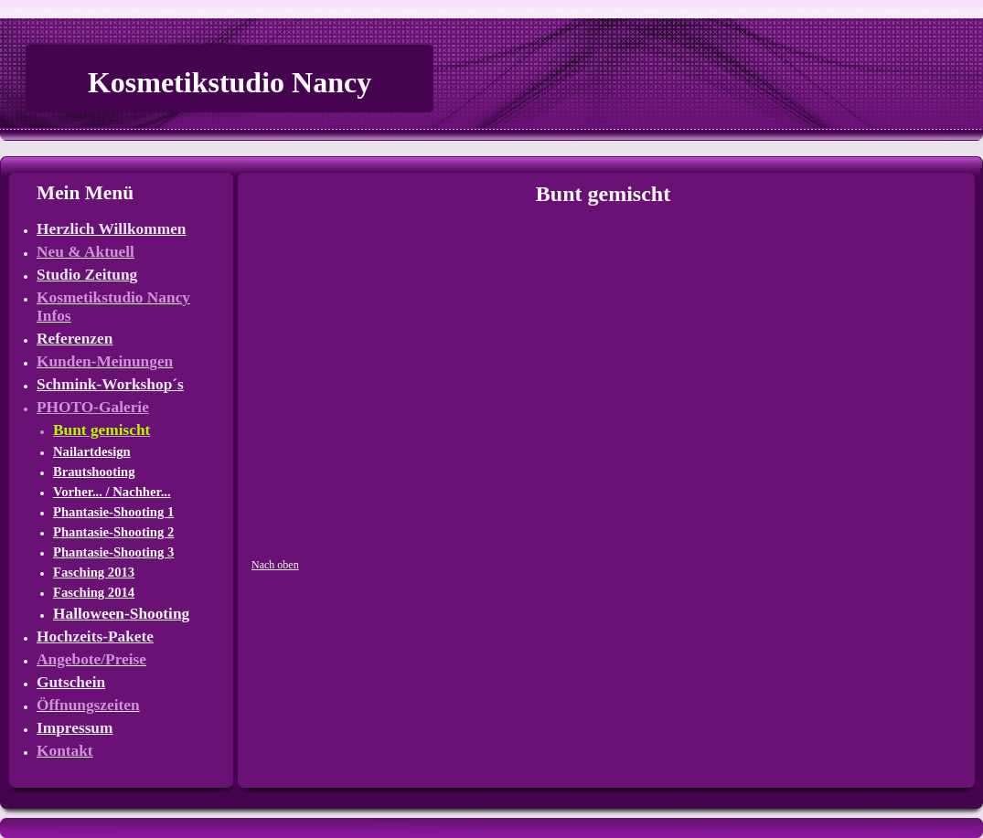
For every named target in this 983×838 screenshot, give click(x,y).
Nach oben (275, 564)
